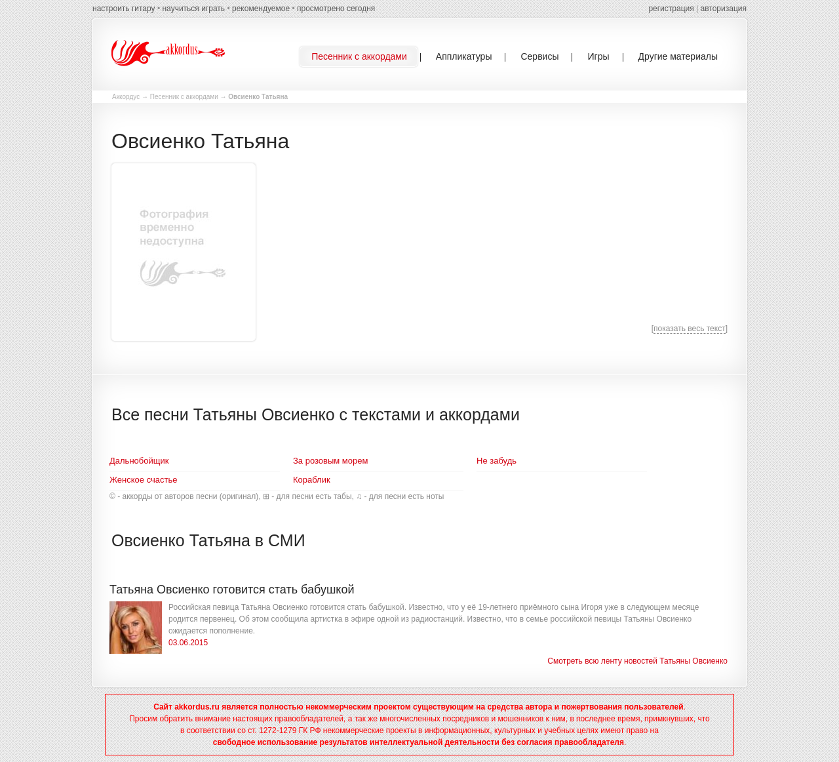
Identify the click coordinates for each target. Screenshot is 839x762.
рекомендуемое (261, 8)
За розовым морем (330, 461)
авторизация (724, 8)
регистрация (670, 8)
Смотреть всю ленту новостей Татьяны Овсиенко (637, 661)
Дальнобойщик (138, 461)
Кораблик (311, 480)
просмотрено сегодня (336, 8)
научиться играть (193, 8)
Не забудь (497, 461)
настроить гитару (123, 8)
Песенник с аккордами (184, 96)
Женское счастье (143, 480)
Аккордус (126, 96)
